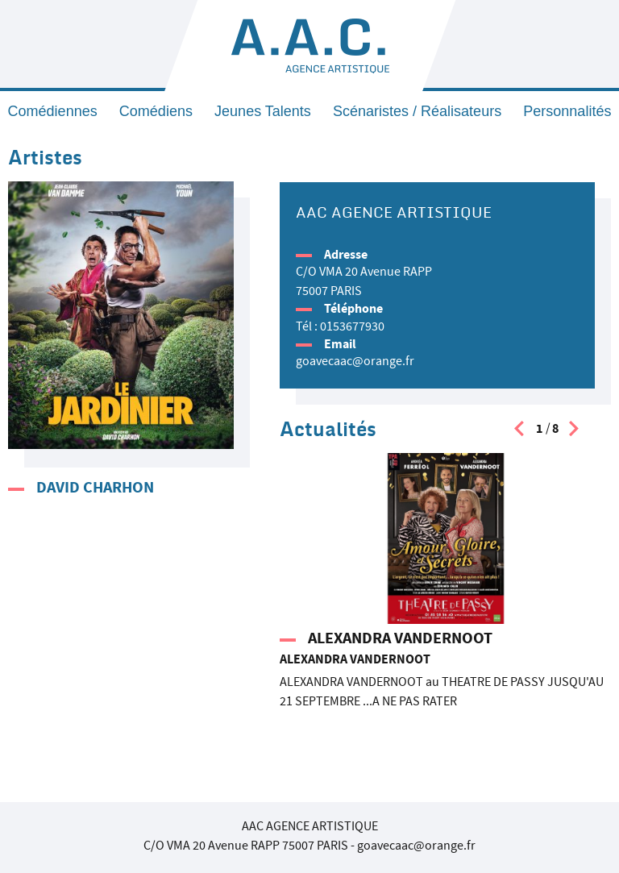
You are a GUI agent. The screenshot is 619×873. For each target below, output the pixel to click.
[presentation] (519, 432)
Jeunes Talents (262, 111)
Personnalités (567, 111)
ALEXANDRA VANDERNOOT (400, 638)
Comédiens (156, 111)
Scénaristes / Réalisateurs (417, 111)
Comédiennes (53, 111)
